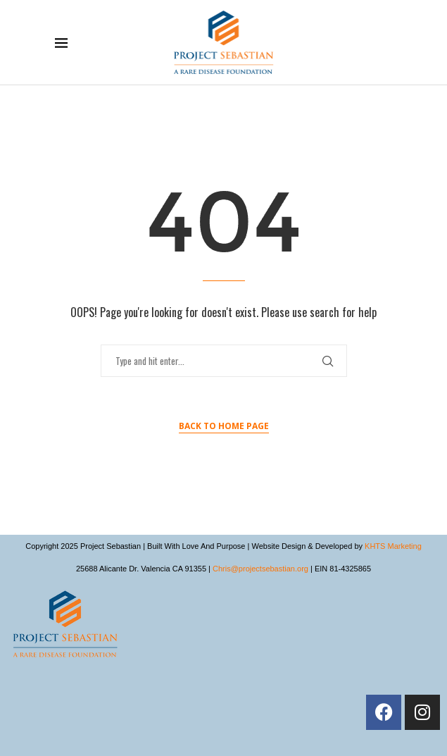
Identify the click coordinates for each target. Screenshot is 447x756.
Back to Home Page (224, 426)
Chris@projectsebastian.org (260, 568)
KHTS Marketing (393, 546)
